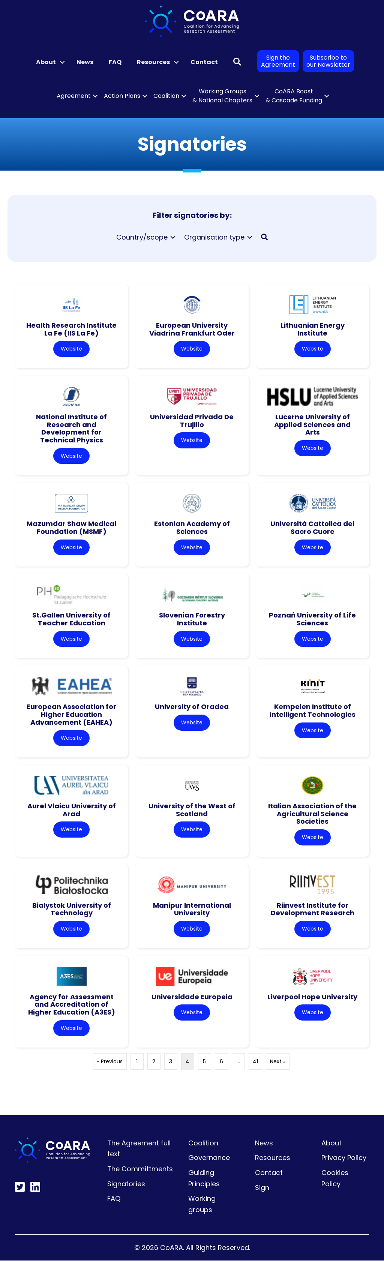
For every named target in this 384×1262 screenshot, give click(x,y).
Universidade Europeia (192, 998)
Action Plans (122, 95)
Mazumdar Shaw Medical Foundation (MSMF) (71, 528)
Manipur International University (192, 910)
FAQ (115, 62)
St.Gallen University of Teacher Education (71, 619)
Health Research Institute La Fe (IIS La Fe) (71, 329)
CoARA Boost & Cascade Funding (294, 96)
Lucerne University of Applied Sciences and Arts (312, 424)
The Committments (140, 1170)
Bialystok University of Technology (71, 910)
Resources (153, 62)
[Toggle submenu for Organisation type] (249, 237)
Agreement (74, 95)
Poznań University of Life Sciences (312, 619)
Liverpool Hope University (312, 998)
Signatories (126, 1185)
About (46, 62)
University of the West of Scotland (192, 810)
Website (71, 348)
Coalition (166, 95)
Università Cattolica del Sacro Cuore (312, 528)
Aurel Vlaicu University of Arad (71, 810)
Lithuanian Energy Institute (312, 329)
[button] (62, 62)
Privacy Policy (343, 1159)
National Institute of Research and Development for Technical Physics (71, 428)
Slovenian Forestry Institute (192, 619)
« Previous (110, 1062)
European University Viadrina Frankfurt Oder (192, 329)
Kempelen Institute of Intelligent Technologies (313, 711)
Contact (204, 62)
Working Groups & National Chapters (222, 96)
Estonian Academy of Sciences (192, 528)
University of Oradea (192, 707)
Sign (262, 1188)
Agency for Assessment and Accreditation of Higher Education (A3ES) (71, 1005)
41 (255, 1062)
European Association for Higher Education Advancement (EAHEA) (71, 715)
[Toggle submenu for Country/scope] (172, 237)
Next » (277, 1062)
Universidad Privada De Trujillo (192, 420)
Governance (209, 1159)
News (84, 62)
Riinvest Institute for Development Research (312, 910)
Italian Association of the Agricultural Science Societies (312, 814)
